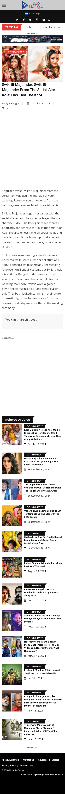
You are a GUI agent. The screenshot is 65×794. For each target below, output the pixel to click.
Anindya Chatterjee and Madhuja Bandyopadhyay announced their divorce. (42, 618)
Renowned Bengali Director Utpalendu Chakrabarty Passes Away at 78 (41, 592)
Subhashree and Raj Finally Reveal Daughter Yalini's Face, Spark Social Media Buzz (43, 540)
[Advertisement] (32, 151)
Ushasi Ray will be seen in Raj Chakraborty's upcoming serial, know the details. (41, 461)
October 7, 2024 (38, 103)
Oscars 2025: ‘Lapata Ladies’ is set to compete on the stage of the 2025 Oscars (42, 514)
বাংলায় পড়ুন (32, 13)
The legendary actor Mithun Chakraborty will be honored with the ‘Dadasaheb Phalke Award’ (42, 487)
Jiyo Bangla (10, 103)
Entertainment (16, 52)
